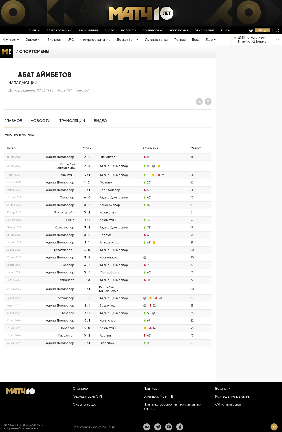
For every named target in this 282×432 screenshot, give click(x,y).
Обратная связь (228, 404)
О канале (80, 389)
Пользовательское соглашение (94, 427)
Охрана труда (84, 404)
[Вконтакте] (199, 101)
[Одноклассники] (208, 101)
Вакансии (222, 389)
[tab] (13, 120)
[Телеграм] (157, 426)
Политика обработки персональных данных (172, 406)
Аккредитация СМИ (88, 396)
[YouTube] (168, 426)
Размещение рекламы (232, 396)
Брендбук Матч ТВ (158, 396)
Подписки (151, 389)
